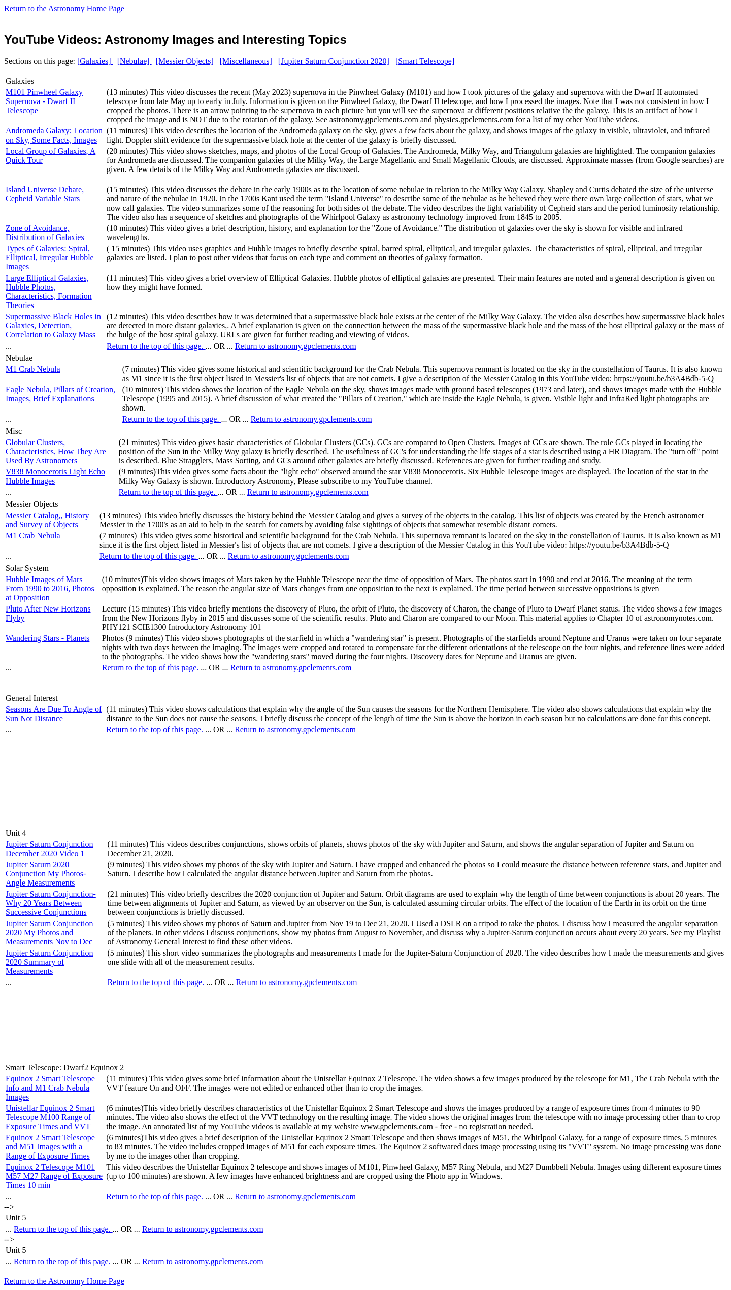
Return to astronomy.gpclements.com (295, 346)
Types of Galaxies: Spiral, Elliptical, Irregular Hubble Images (50, 257)
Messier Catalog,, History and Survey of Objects (47, 520)
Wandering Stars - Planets (47, 638)
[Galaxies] (95, 61)
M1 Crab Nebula (33, 369)
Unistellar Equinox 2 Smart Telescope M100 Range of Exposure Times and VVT (50, 1117)
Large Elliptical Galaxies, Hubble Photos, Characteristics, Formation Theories (49, 292)
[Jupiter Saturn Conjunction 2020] (333, 61)
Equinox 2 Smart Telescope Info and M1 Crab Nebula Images (50, 1087)
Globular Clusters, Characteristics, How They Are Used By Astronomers (56, 451)
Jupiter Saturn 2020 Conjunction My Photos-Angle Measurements (46, 873)
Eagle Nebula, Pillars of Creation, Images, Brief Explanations (60, 394)
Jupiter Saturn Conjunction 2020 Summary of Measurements (49, 961)
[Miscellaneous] (246, 61)
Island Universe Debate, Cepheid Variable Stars (45, 194)
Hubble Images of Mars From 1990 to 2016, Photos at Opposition (50, 588)
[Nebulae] (134, 61)
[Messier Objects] (185, 61)
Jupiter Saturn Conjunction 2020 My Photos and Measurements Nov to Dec (49, 932)
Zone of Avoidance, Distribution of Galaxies (45, 233)
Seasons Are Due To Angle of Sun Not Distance (54, 714)
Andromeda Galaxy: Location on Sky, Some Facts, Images (54, 135)
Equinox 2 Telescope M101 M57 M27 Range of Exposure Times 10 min (54, 1176)
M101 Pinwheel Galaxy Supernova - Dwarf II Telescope (44, 101)
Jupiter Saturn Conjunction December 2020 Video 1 (49, 849)
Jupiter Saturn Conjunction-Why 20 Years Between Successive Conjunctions (51, 903)
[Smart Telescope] (424, 61)
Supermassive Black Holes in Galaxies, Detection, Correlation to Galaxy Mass (53, 325)
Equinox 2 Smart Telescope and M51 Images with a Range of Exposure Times (50, 1146)
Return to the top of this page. (156, 346)
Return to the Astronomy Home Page (64, 8)
